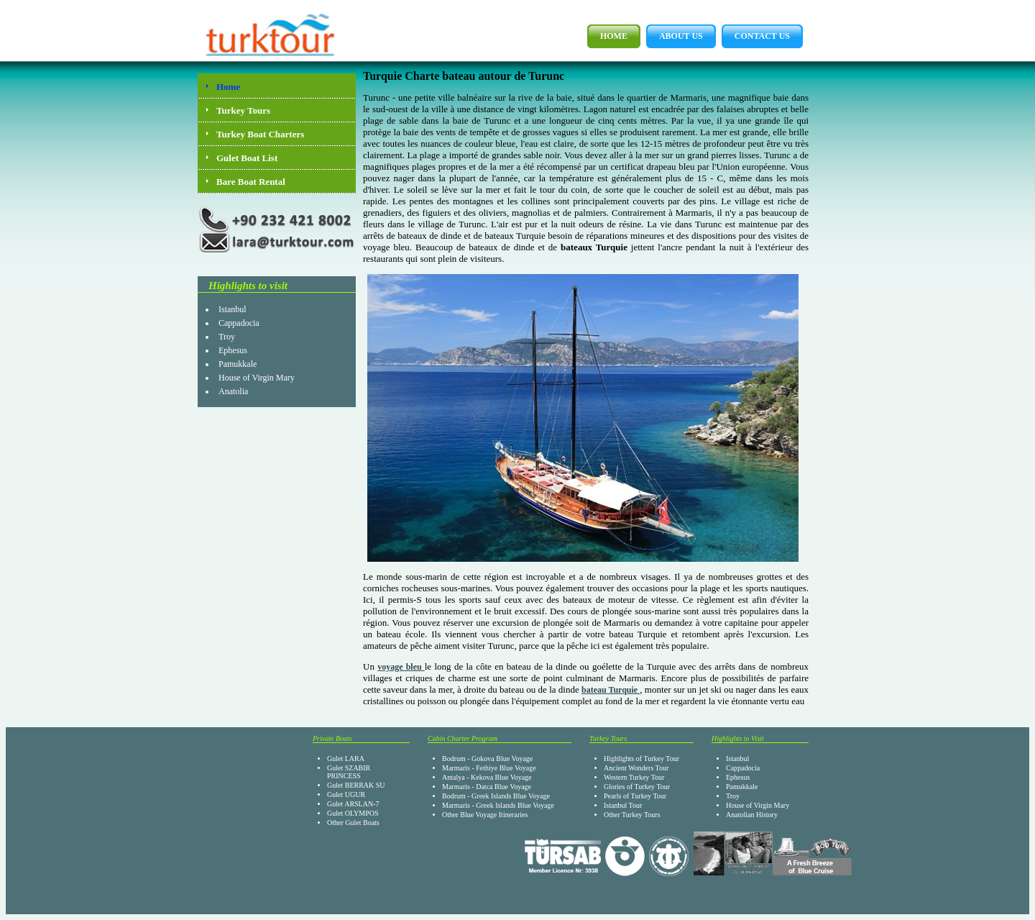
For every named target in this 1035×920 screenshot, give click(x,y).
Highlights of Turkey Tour (641, 758)
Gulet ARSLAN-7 (353, 804)
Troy (226, 337)
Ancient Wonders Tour (636, 768)
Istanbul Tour (623, 805)
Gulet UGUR (346, 794)
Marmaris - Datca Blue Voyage (486, 787)
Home (607, 36)
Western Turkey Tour (634, 777)
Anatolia (233, 391)
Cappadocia (238, 323)
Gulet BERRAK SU (356, 785)
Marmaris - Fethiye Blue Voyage (489, 768)
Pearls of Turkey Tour (635, 796)
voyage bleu (401, 667)
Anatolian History (752, 815)
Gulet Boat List (246, 157)
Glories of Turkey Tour (637, 787)
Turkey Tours (243, 110)
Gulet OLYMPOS (353, 813)
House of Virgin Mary (256, 378)
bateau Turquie (610, 690)
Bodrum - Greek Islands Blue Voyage (496, 796)
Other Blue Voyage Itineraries (485, 815)
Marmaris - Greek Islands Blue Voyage (498, 805)
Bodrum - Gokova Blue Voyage (487, 758)
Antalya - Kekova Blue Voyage (487, 777)
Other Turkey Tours (632, 815)
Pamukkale (237, 364)
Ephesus (232, 350)
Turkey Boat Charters (260, 134)
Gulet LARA (345, 758)
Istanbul (232, 309)
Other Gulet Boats (353, 822)
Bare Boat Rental (250, 181)
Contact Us (756, 36)
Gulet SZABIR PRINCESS (348, 772)
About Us (674, 36)
